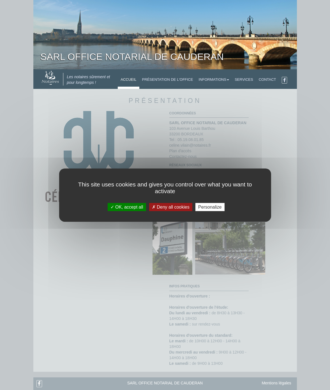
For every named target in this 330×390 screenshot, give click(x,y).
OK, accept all (126, 206)
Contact (267, 79)
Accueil (128, 79)
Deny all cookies (171, 206)
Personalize (210, 206)
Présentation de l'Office (167, 79)
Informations (214, 79)
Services (244, 79)
